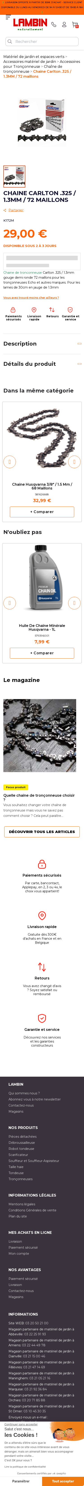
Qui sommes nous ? (24, 1093)
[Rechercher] (42, 41)
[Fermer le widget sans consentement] (21, 1424)
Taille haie (16, 1167)
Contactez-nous (21, 1105)
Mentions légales (22, 1204)
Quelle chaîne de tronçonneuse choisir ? (39, 797)
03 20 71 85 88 (33, 1400)
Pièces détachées (23, 1137)
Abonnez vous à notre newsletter (35, 1099)
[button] (9, 462)
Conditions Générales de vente (32, 1210)
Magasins (16, 1111)
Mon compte (19, 1254)
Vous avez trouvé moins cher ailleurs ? (31, 297)
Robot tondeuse (21, 1149)
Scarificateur (18, 1155)
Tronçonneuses (20, 1179)
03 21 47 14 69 (34, 1367)
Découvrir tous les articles (42, 832)
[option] (42, 462)
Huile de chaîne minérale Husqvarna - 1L (42, 628)
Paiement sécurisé (23, 1248)
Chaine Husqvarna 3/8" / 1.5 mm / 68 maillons (42, 487)
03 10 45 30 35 (35, 1411)
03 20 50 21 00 (36, 1323)
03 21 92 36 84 (35, 1389)
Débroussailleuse (22, 1143)
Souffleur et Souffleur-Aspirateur (34, 1161)
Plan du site (18, 1216)
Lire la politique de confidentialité (25, 1466)
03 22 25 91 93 (35, 1334)
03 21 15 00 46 (34, 1356)
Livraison (15, 1241)
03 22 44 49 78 (33, 1345)
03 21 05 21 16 (39, 1378)
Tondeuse (16, 1173)
